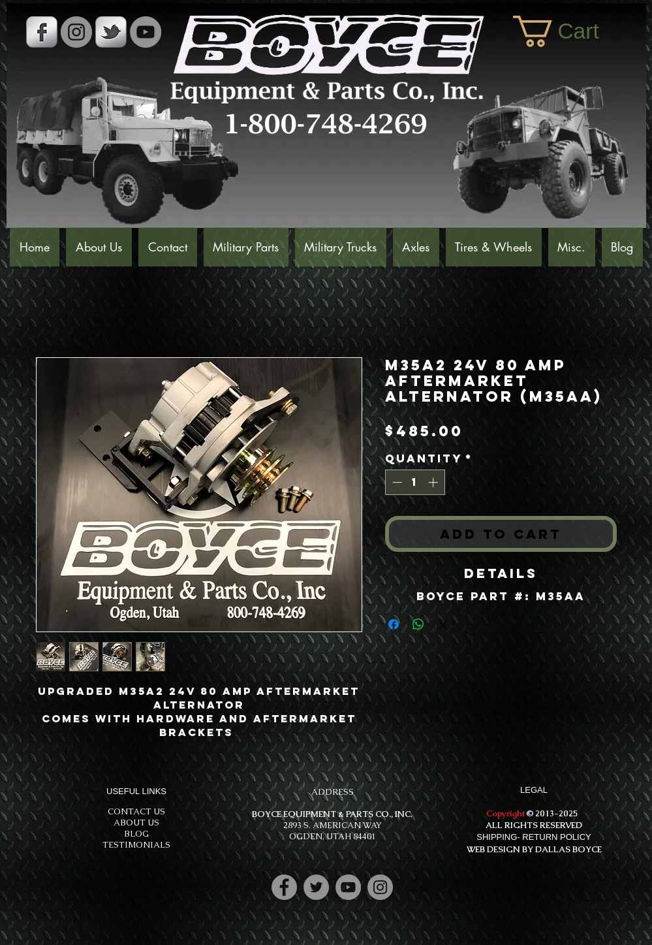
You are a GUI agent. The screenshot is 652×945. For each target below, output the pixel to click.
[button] (573, 31)
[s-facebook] (41, 32)
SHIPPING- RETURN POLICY (533, 837)
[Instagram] (380, 887)
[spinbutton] (415, 482)
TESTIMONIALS (136, 844)
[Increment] (434, 482)
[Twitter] (316, 887)
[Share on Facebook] (393, 624)
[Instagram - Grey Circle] (76, 32)
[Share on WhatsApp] (418, 624)
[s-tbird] (111, 32)
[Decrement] (396, 482)
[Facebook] (284, 887)
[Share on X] (443, 624)
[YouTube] (145, 32)
